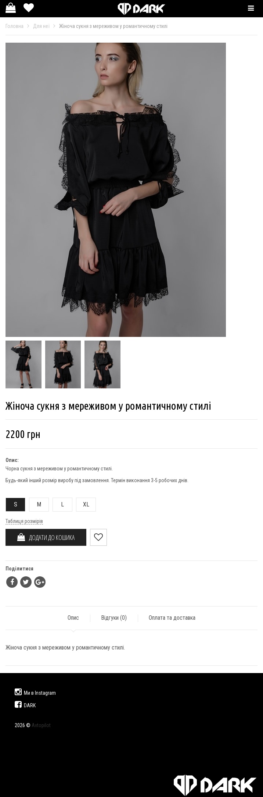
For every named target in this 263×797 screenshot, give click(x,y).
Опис (73, 617)
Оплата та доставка (172, 617)
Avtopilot (41, 725)
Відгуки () (114, 617)
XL (82, 504)
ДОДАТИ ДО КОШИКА (46, 537)
